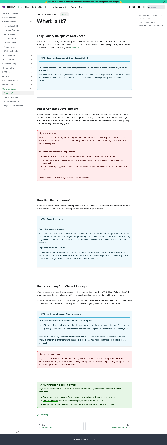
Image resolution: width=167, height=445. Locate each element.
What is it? (8, 93)
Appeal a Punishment (13, 105)
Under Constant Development (148, 19)
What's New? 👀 (9, 17)
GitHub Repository (118, 252)
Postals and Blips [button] (9, 63)
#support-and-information (118, 233)
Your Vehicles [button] (8, 59)
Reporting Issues (50, 400)
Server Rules (9, 34)
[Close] (164, 1)
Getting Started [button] (39, 7)
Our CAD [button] (6, 76)
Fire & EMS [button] (75, 7)
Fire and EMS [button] (8, 84)
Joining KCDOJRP (11, 26)
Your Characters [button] (9, 55)
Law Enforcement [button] (58, 7)
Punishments (48, 397)
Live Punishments (11, 97)
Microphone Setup (12, 38)
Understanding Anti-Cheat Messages (151, 26)
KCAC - (64, 58)
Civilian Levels (10, 42)
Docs (20, 7)
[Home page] (39, 14)
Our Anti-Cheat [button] (9, 89)
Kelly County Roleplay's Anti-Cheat (150, 15)
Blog (27, 7)
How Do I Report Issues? (146, 22)
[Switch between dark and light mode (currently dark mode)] (144, 7)
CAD (132, 7)
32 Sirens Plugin (11, 51)
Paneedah (74, 47)
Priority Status (10, 47)
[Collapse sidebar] (17, 432)
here (96, 358)
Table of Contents (10, 13)
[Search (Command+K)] (156, 7)
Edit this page (44, 414)
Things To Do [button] (8, 68)
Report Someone (11, 101)
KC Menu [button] (6, 72)
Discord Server (70, 233)
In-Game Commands (13, 30)
